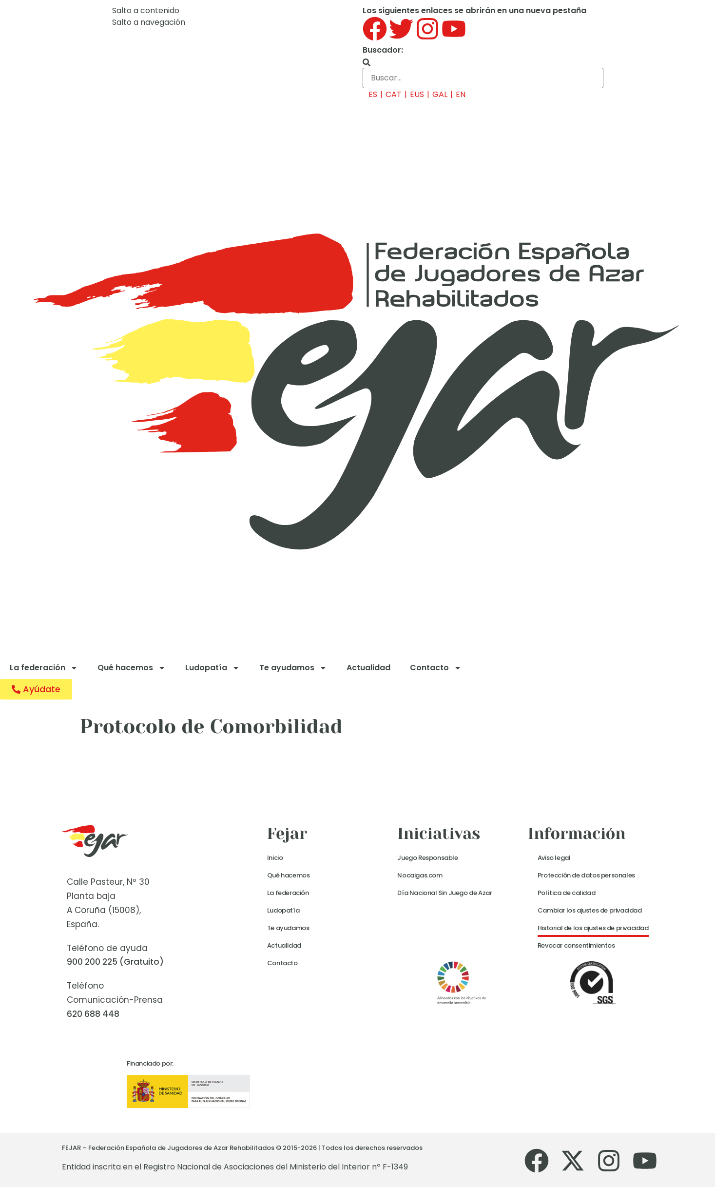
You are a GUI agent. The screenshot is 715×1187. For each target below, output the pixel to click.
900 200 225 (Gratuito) (115, 962)
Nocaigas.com (419, 875)
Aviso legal (554, 857)
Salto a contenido (145, 10)
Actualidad (368, 667)
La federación (44, 668)
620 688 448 (93, 1014)
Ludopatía (212, 668)
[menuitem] (370, 94)
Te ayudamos (293, 668)
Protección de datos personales (586, 875)
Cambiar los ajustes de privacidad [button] (590, 910)
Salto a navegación (148, 22)
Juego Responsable (427, 857)
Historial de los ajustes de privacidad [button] (593, 928)
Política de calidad (566, 892)
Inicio (275, 857)
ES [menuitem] (372, 94)
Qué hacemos (131, 668)
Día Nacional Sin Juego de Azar (444, 892)
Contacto (436, 668)
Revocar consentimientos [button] (576, 945)
